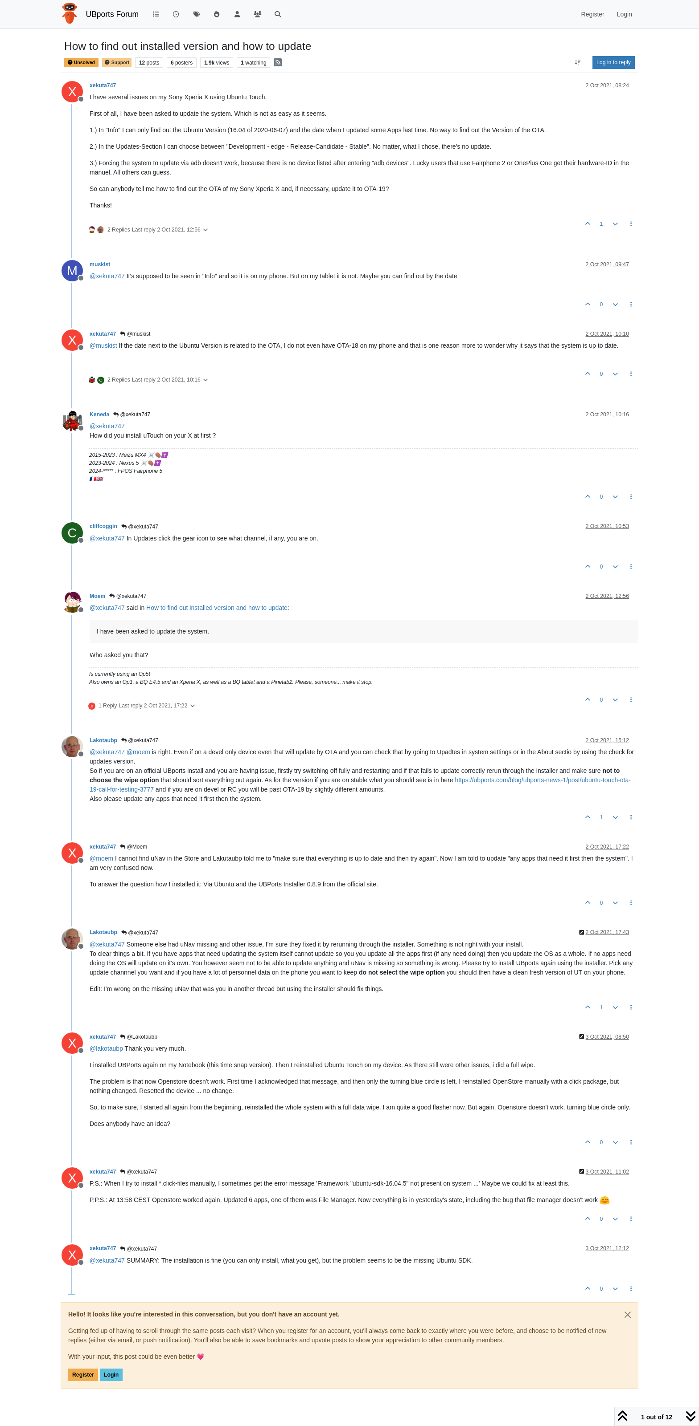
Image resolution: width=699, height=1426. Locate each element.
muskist (100, 264)
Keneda (99, 414)
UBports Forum (112, 14)
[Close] (627, 1315)
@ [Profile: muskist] (103, 345)
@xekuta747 (131, 414)
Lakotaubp (103, 740)
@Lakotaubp (138, 1037)
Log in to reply (613, 62)
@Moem (133, 847)
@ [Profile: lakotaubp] (106, 1048)
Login (111, 1375)
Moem (97, 596)
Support (116, 62)
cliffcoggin (103, 526)
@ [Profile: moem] (138, 752)
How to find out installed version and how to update (217, 607)
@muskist (135, 334)
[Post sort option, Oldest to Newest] (578, 62)
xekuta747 (103, 85)
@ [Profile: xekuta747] (107, 276)
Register (83, 1375)
